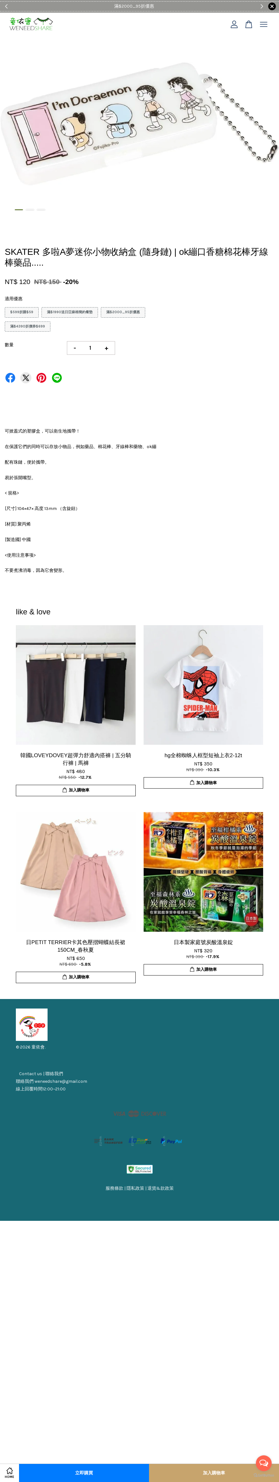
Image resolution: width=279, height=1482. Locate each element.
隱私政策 (135, 1188)
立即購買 (84, 1473)
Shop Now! (159, 6)
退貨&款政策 (160, 1188)
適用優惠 (14, 298)
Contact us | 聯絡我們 (41, 1073)
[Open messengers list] (264, 1463)
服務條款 (114, 1188)
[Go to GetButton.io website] (264, 1475)
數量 (9, 344)
